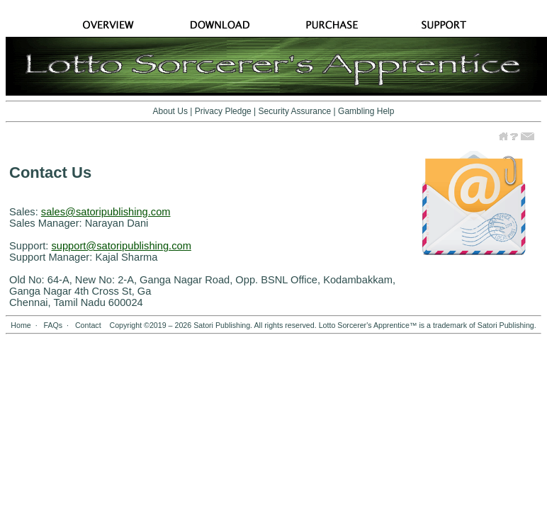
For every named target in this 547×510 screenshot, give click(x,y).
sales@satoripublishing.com (106, 211)
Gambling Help (366, 111)
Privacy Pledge (223, 111)
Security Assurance (295, 111)
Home (20, 325)
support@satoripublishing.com (121, 245)
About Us (170, 111)
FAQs (52, 325)
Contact (88, 325)
